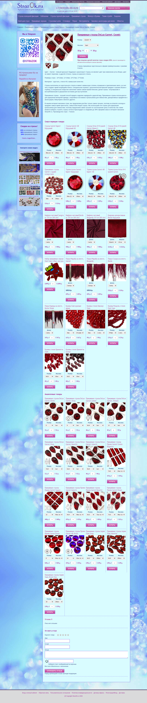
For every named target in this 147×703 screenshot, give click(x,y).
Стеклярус (66, 21)
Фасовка (80, 45)
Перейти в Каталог (27, 79)
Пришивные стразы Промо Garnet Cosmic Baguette (115, 444)
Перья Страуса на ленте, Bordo (117, 259)
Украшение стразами (93, 2)
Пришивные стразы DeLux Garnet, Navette (75, 443)
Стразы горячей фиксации (60, 16)
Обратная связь (44, 694)
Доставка (118, 2)
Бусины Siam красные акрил (73, 307)
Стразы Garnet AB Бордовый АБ (72, 127)
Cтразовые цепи (55, 21)
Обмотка (120, 21)
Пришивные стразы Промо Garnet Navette (94, 488)
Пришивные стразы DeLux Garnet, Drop (54, 443)
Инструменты (84, 21)
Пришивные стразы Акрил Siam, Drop (95, 532)
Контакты (126, 2)
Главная (20, 27)
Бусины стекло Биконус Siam (95, 307)
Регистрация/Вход (111, 694)
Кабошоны (44, 16)
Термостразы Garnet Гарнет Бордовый (73, 170)
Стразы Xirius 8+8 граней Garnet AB (117, 127)
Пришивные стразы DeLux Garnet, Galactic (95, 443)
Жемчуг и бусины (94, 16)
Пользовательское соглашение (60, 694)
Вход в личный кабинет (29, 694)
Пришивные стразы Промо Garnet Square (52, 488)
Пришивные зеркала (39, 21)
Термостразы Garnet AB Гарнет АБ (96, 170)
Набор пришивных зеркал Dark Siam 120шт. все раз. (54, 259)
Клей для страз (24, 21)
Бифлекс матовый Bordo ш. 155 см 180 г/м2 (74, 216)
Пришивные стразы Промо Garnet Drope (114, 488)
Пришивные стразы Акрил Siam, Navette (116, 532)
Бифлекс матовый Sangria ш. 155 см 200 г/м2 (54, 216)
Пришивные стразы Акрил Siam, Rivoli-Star (54, 575)
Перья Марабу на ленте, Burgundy (96, 259)
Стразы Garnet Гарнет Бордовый (53, 127)
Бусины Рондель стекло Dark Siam (116, 307)
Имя (46, 638)
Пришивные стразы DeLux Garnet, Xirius (75, 399)
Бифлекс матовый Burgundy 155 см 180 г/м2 (96, 216)
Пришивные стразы (79, 16)
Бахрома (117, 16)
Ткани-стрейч (107, 16)
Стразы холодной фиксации (28, 16)
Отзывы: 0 (48, 619)
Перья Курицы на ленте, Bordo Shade (53, 307)
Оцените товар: (50, 635)
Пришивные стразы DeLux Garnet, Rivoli (54, 399)
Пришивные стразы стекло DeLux (52, 27)
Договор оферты (99, 694)
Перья (74, 21)
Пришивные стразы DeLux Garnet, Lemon (95, 399)
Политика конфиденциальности (82, 694)
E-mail (47, 644)
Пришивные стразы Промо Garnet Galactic (75, 488)
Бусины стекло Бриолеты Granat (75, 350)
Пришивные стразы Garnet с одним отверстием (52, 171)
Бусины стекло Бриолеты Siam (54, 350)
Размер (80, 40)
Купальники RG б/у (78, 2)
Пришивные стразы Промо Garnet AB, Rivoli (75, 532)
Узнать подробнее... (29, 138)
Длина (49, 239)
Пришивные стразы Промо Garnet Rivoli (52, 532)
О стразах (60, 2)
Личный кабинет (107, 2)
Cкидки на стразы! (29, 126)
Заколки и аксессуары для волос (103, 21)
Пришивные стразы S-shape (29, 185)
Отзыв (47, 650)
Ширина (121, 239)
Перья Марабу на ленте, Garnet (74, 259)
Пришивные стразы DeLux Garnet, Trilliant (116, 399)
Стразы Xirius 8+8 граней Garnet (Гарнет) (96, 127)
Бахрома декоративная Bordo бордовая (116, 216)
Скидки (67, 2)
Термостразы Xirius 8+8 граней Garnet (117, 170)
